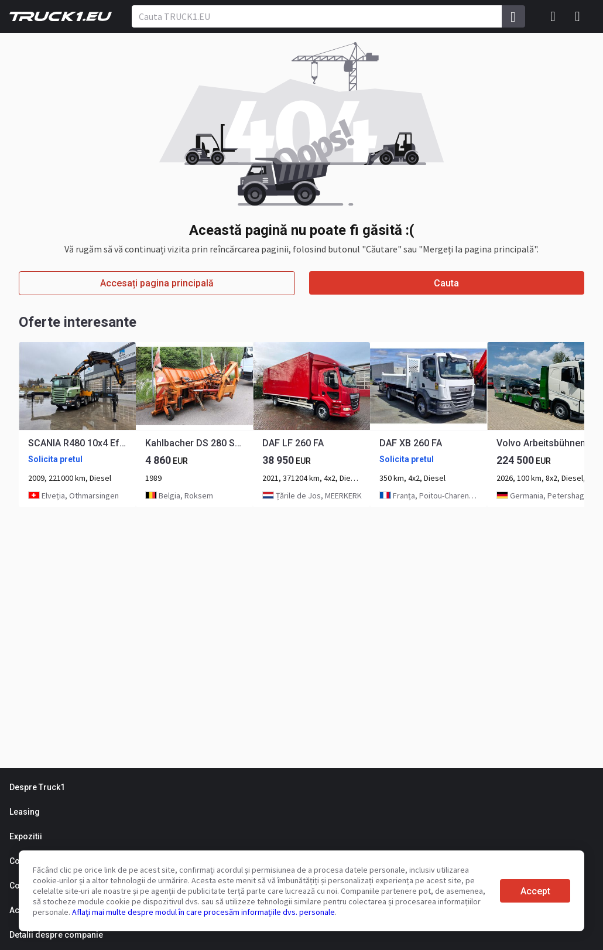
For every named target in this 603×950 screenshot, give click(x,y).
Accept (535, 891)
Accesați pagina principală (157, 283)
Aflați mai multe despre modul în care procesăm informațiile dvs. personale (203, 912)
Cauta (446, 283)
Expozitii (25, 836)
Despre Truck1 (37, 787)
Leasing (24, 811)
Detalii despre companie (56, 934)
